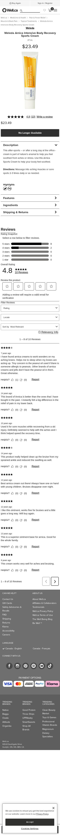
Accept (30, 821)
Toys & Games (49, 717)
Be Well (37, 623)
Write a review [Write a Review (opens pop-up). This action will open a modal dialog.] (45, 117)
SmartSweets (28, 722)
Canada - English (13, 648)
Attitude (6, 722)
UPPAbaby (27, 718)
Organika (6, 726)
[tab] (30, 145)
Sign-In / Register (45, 3)
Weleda (30, 28)
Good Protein (28, 710)
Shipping (6, 618)
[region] (29, 818)
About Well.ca (39, 599)
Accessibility (8, 630)
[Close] (53, 808)
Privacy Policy (42, 813)
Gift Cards (7, 603)
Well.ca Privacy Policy (42, 611)
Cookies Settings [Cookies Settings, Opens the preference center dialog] (30, 828)
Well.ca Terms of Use (42, 615)
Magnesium (48, 729)
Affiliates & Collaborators (44, 603)
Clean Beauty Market (48, 711)
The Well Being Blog (42, 619)
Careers (6, 634)
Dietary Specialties (47, 734)
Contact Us (7, 599)
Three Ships (28, 714)
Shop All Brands (26, 727)
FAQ (4, 614)
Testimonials (38, 607)
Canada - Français (41, 648)
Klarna (5, 626)
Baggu (5, 714)
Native (5, 710)
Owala (5, 718)
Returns (6, 622)
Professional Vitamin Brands (49, 723)
